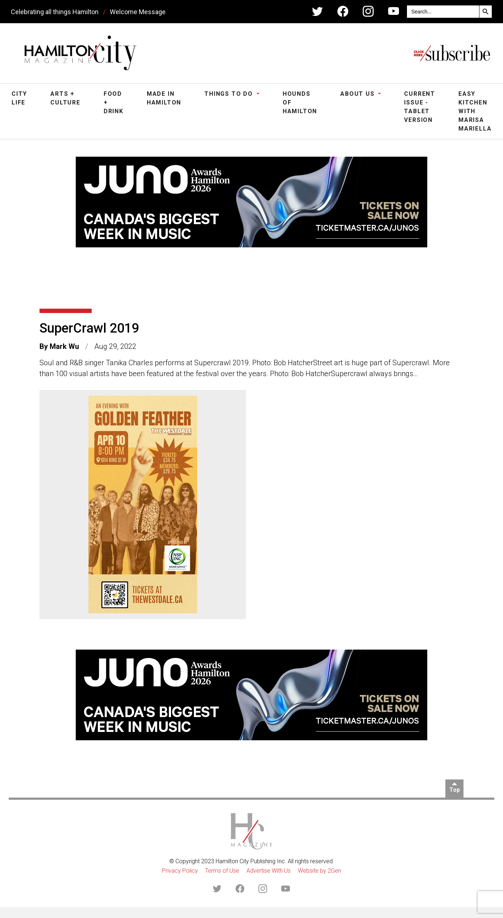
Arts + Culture (65, 98)
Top (454, 789)
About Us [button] (358, 93)
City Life (19, 98)
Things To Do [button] (229, 93)
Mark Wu (64, 346)
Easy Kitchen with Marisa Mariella (474, 111)
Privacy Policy (180, 870)
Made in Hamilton (164, 98)
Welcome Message (138, 12)
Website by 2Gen (319, 870)
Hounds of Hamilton (300, 102)
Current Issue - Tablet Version (419, 106)
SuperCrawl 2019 (89, 328)
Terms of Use (222, 870)
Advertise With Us (268, 870)
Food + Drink (114, 102)
